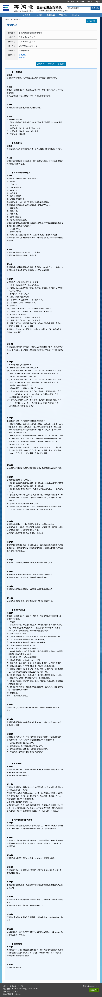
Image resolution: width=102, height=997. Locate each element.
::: (63, 1)
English (97, 1)
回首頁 (89, 1)
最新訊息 (26, 15)
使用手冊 (80, 1)
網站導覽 (70, 1)
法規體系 (39, 15)
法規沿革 (61, 64)
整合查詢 (95, 8)
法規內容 (40, 64)
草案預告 (63, 15)
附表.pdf (22, 58)
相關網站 (75, 15)
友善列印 (91, 21)
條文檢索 (51, 64)
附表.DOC (23, 55)
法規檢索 (51, 15)
